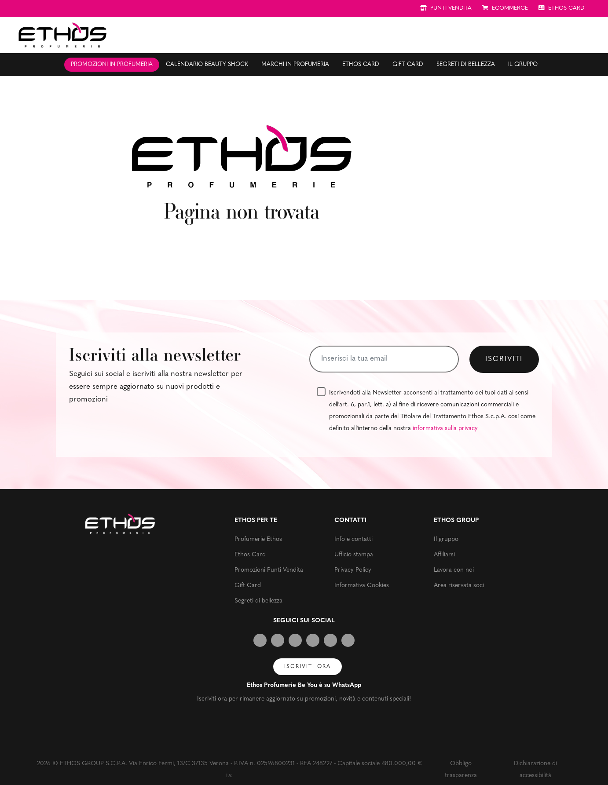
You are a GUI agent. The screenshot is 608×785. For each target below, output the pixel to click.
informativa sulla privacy (445, 428)
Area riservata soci (459, 585)
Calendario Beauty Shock (207, 64)
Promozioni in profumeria (112, 64)
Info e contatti (353, 539)
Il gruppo (523, 64)
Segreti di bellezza (465, 64)
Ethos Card (360, 64)
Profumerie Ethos (258, 539)
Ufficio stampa (353, 554)
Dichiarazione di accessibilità (535, 769)
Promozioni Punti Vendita (268, 570)
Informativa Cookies (361, 585)
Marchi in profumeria (295, 64)
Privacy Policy (352, 570)
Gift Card (407, 64)
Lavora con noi (454, 570)
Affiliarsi (444, 554)
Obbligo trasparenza (461, 769)
